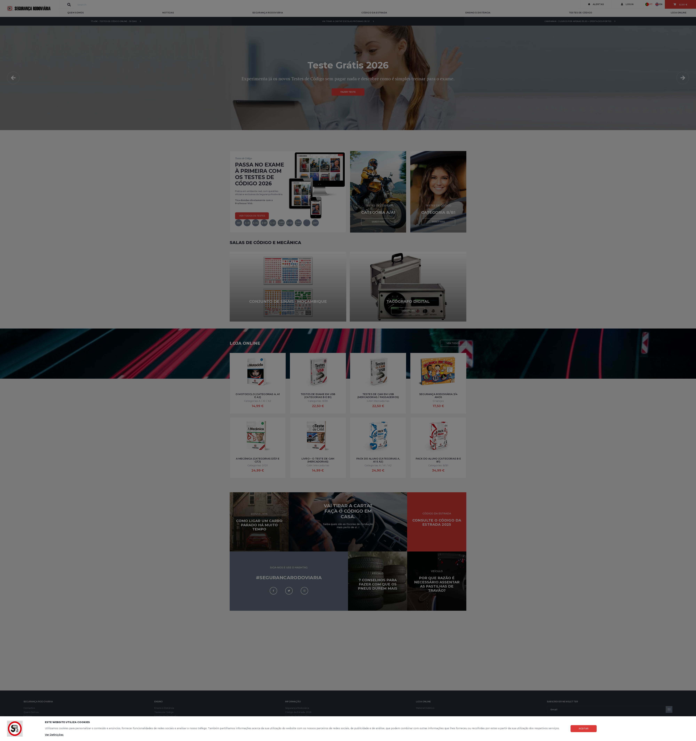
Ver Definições (54, 734)
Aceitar (583, 728)
